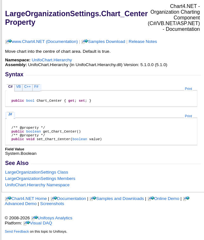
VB (18, 86)
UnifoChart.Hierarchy (52, 60)
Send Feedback (17, 236)
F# (36, 86)
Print (188, 89)
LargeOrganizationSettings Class (36, 177)
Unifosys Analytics (55, 222)
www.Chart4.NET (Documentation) (45, 41)
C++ (27, 86)
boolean (33, 134)
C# (10, 86)
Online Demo (166, 203)
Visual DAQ (41, 227)
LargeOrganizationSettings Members (40, 183)
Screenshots (52, 208)
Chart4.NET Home (29, 203)
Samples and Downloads (120, 203)
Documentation (71, 203)
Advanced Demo (21, 208)
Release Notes (143, 41)
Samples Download (106, 41)
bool (30, 101)
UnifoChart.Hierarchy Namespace (37, 189)
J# (10, 115)
